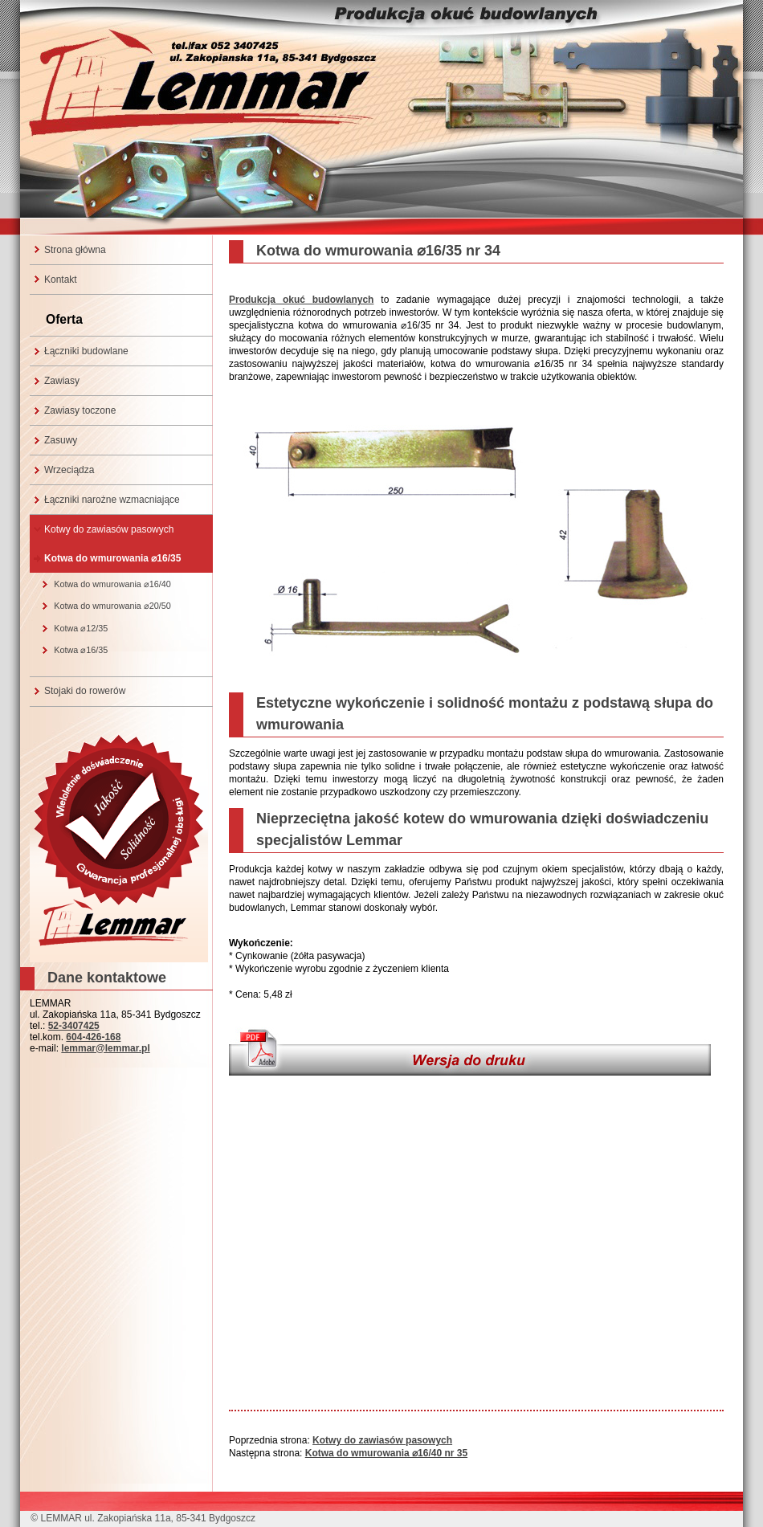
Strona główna (75, 249)
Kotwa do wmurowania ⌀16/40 (112, 584)
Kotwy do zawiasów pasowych (108, 529)
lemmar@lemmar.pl (105, 1048)
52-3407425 (74, 1025)
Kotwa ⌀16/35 (81, 650)
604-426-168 (93, 1037)
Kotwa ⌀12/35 (81, 628)
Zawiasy (62, 380)
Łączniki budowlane (86, 351)
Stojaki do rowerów (84, 690)
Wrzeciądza (69, 470)
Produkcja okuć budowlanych (301, 299)
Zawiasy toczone (80, 410)
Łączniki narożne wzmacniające (112, 499)
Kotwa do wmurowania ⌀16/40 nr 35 (386, 1453)
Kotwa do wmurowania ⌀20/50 (112, 605)
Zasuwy (60, 440)
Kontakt (60, 279)
